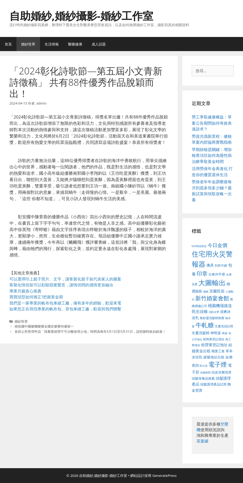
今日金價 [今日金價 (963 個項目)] (217, 245)
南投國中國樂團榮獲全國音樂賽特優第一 (44, 326)
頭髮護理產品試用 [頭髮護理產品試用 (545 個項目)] (213, 384)
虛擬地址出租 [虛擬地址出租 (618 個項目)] (213, 357)
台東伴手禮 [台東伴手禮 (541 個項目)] (216, 274)
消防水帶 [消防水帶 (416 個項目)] (214, 312)
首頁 (8, 44)
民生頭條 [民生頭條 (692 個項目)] (200, 311)
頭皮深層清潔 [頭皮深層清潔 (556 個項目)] (221, 372)
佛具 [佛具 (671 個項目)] (210, 265)
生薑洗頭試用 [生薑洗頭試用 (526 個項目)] (224, 326)
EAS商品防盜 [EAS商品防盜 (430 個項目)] (199, 246)
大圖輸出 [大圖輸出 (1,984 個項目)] (212, 282)
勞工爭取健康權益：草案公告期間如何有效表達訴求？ (212, 123)
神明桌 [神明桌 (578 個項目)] (215, 332)
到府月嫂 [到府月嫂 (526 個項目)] (221, 265)
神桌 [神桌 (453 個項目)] (224, 333)
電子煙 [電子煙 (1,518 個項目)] (217, 364)
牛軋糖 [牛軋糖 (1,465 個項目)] (205, 325)
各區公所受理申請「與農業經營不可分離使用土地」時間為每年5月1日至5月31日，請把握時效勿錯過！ (90, 331)
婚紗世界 (28, 44)
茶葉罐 (202, 441)
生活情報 (52, 44)
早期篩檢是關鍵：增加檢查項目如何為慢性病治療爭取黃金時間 (212, 155)
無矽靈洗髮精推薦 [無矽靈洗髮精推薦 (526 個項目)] (212, 318)
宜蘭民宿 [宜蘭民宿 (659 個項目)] (216, 291)
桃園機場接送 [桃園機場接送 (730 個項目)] (220, 305)
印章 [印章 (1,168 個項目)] (202, 273)
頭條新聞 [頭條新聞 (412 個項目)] (205, 372)
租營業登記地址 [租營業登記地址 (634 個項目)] (214, 344)
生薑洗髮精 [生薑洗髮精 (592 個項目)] (200, 332)
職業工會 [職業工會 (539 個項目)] (218, 351)
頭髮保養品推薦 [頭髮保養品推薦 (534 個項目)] (203, 378)
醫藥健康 (75, 44)
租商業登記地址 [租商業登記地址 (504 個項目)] (213, 339)
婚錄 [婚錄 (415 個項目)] (205, 291)
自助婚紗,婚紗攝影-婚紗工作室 (81, 15)
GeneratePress (164, 475)
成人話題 (99, 44)
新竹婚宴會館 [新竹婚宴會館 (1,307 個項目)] (212, 298)
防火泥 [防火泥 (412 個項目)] (204, 365)
